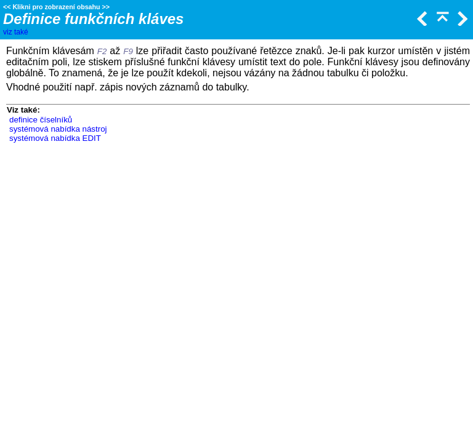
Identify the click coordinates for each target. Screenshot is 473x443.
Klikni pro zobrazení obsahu (56, 6)
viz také (15, 32)
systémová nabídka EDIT (55, 138)
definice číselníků (40, 119)
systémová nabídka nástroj (58, 129)
